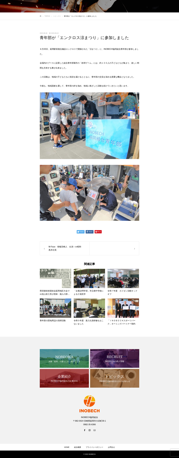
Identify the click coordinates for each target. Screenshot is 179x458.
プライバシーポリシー (94, 447)
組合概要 (77, 447)
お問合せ (111, 447)
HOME (66, 447)
